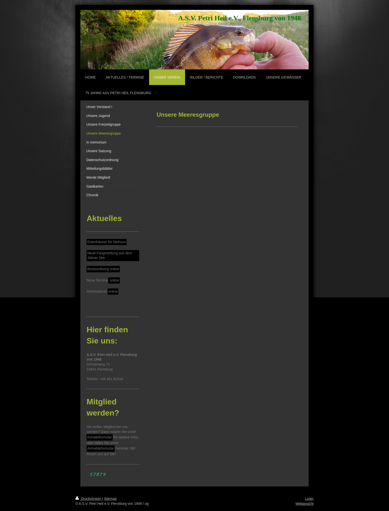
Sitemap (110, 499)
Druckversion (88, 499)
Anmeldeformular (100, 448)
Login (309, 499)
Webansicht (304, 504)
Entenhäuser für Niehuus (106, 242)
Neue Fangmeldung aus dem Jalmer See (109, 255)
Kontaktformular (99, 437)
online (114, 280)
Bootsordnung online (103, 269)
